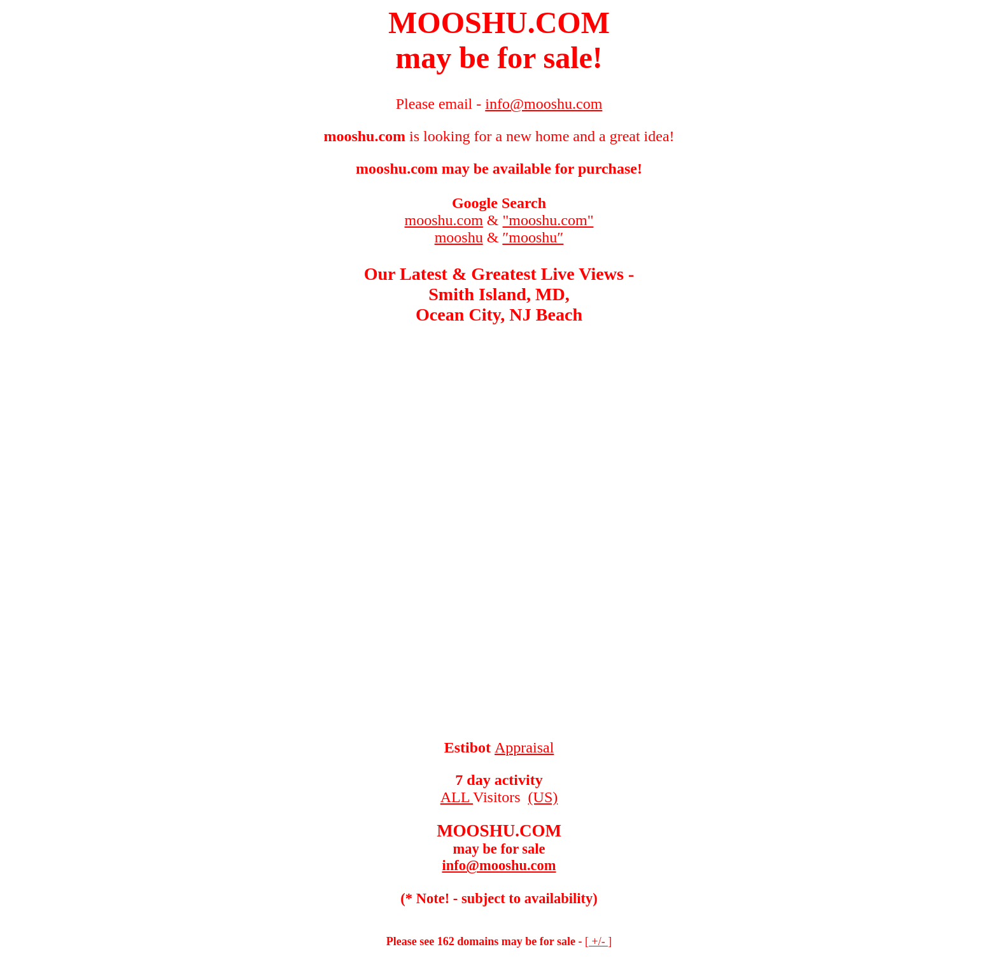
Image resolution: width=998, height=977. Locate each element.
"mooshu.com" (548, 220)
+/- (598, 941)
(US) (543, 797)
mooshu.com (444, 220)
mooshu (459, 237)
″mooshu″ (532, 237)
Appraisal (524, 747)
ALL (456, 797)
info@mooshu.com (499, 865)
